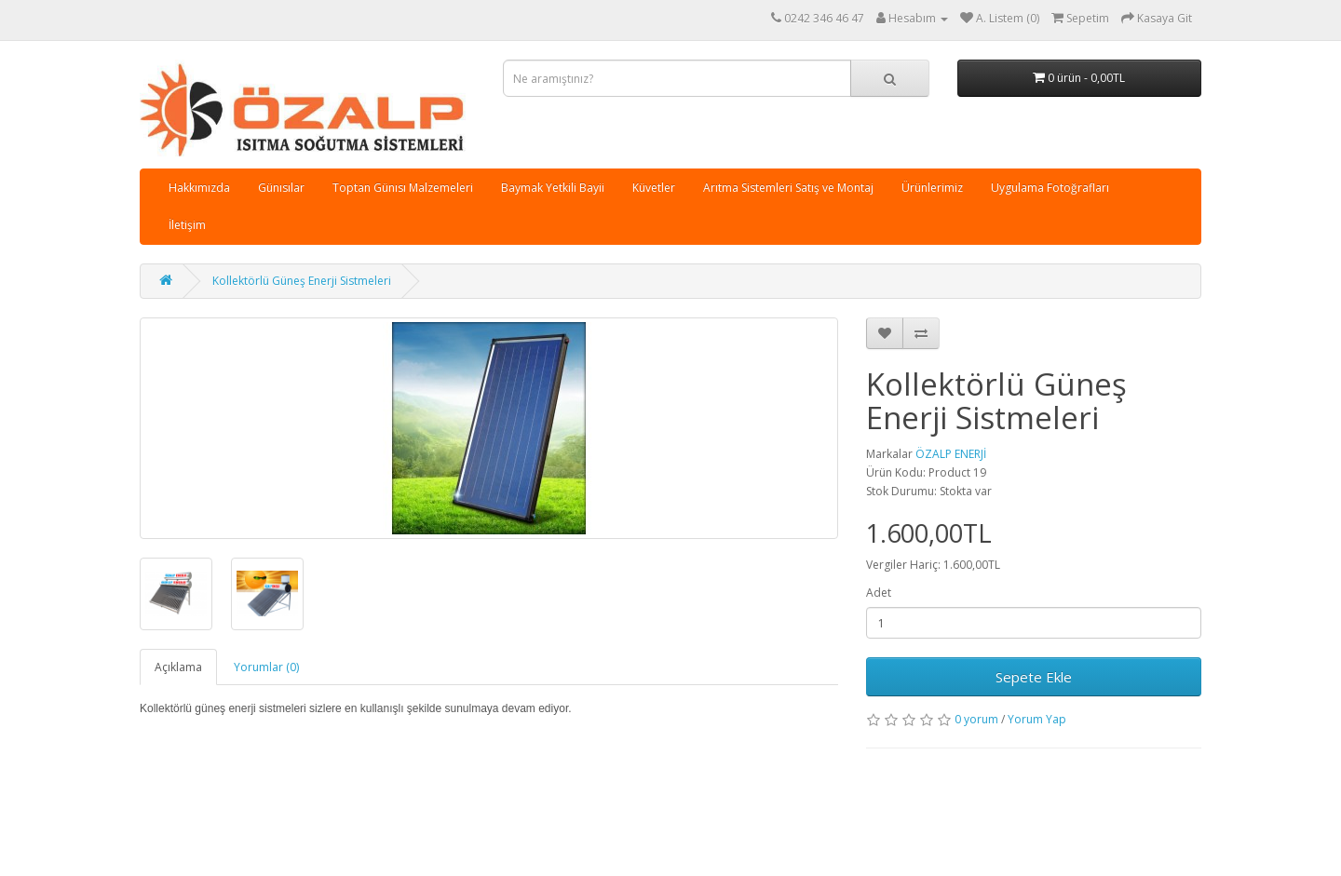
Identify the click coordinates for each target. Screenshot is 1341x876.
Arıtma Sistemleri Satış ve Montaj (788, 187)
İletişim (187, 225)
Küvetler (653, 187)
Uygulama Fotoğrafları (1050, 187)
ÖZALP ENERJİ (950, 454)
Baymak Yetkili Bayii (552, 187)
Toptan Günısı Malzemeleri (402, 187)
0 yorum (976, 719)
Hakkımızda (199, 187)
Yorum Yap (1037, 719)
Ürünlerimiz (932, 187)
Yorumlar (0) (266, 667)
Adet (878, 592)
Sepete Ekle (1034, 676)
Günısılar (281, 187)
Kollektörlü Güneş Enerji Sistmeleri (301, 281)
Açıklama (178, 667)
